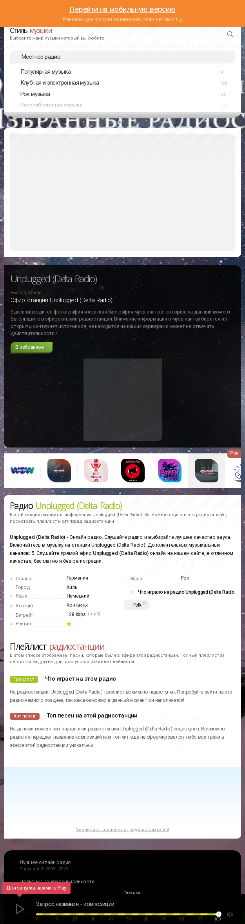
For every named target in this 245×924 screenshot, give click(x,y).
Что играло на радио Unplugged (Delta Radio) (187, 592)
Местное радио (41, 56)
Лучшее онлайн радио (45, 862)
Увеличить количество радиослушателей (122, 829)
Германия (77, 578)
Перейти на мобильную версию (122, 9)
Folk (137, 605)
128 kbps (76, 614)
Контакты (77, 605)
